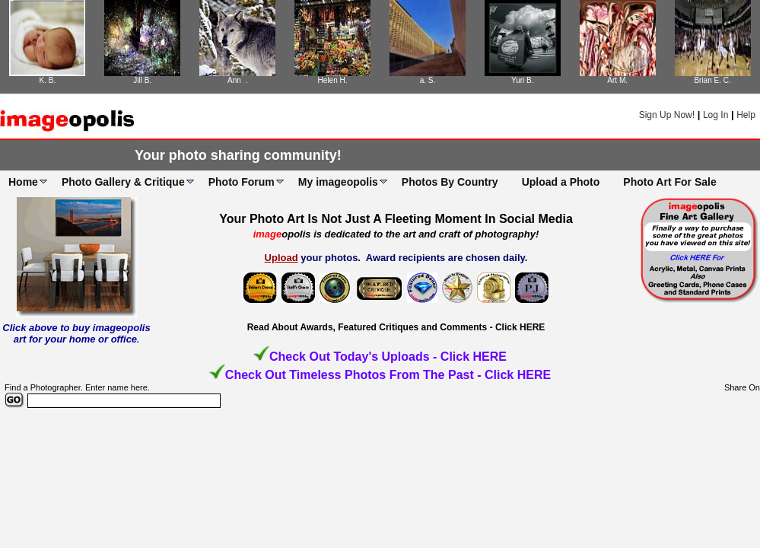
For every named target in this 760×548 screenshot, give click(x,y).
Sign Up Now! (667, 115)
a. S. (428, 80)
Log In (715, 115)
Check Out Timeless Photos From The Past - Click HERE (388, 374)
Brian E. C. (712, 80)
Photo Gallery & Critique (123, 182)
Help (745, 115)
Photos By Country (450, 182)
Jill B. (142, 80)
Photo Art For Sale (669, 182)
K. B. (48, 80)
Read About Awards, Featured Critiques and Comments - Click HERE (396, 327)
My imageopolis (338, 182)
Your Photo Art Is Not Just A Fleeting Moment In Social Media (396, 218)
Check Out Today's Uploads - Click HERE (388, 356)
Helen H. (333, 80)
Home (23, 182)
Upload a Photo (561, 182)
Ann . (237, 80)
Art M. (617, 80)
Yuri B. (522, 80)
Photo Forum (241, 182)
